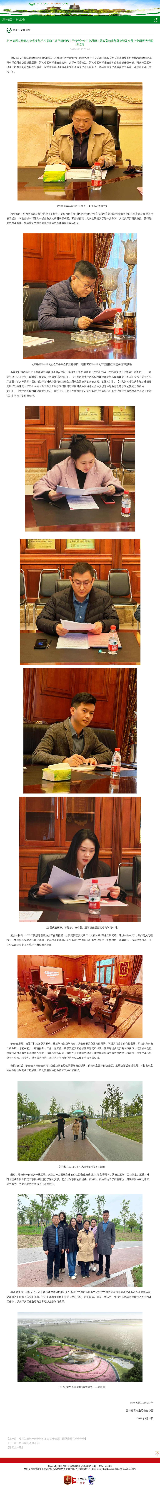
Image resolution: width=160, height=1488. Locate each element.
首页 (15, 30)
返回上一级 (15, 1447)
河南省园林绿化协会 (13, 19)
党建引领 (25, 30)
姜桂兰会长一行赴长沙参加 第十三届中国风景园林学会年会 (52, 1438)
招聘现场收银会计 (29, 1443)
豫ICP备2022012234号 (125, 1469)
